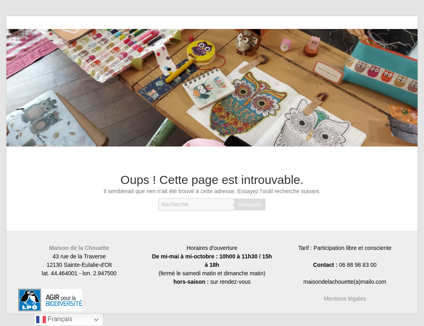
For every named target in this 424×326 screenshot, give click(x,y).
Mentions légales (345, 298)
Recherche (249, 205)
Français (54, 319)
